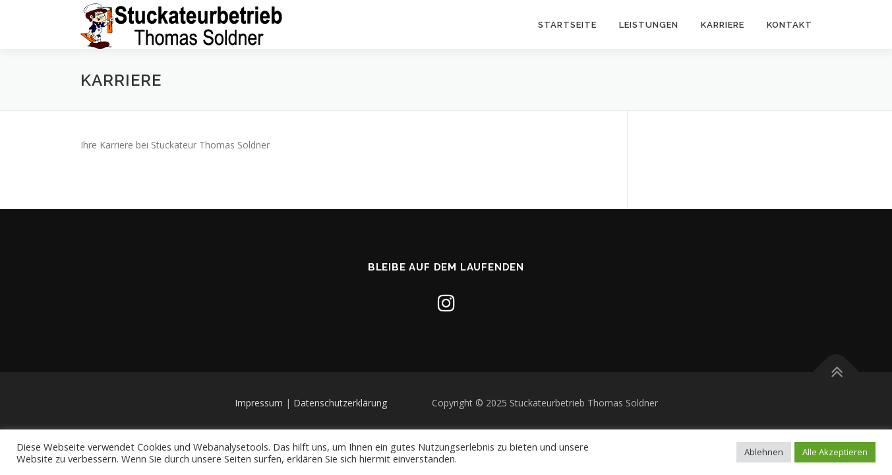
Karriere (722, 25)
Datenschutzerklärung (340, 402)
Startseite (567, 25)
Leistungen (648, 25)
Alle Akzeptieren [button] (835, 452)
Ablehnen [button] (763, 452)
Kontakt (789, 25)
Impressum (259, 402)
